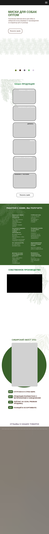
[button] (24, 195)
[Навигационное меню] (46, 2)
